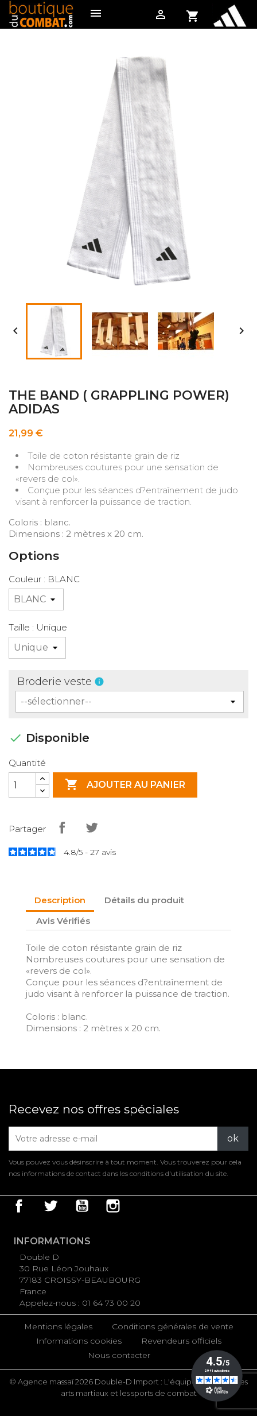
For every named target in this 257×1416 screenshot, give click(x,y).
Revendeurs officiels (181, 1341)
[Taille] (37, 648)
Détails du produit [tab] (144, 900)
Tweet (91, 827)
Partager (61, 827)
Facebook (19, 1206)
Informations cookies (79, 1341)
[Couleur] (36, 599)
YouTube (82, 1206)
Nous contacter (119, 1355)
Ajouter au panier (125, 784)
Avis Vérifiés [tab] (63, 920)
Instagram (113, 1206)
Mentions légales (58, 1326)
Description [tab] (59, 900)
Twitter (50, 1206)
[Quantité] (22, 785)
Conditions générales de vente (172, 1326)
